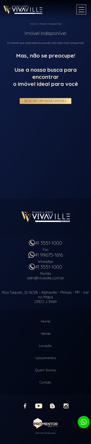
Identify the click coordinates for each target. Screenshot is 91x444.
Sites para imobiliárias (45, 433)
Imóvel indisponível (50, 23)
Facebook (25, 406)
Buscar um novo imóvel (45, 101)
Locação (45, 345)
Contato (45, 382)
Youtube (39, 406)
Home (45, 321)
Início (33, 23)
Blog (52, 406)
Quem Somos (45, 370)
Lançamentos (45, 358)
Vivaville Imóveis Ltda (45, 216)
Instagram (66, 406)
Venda (45, 333)
